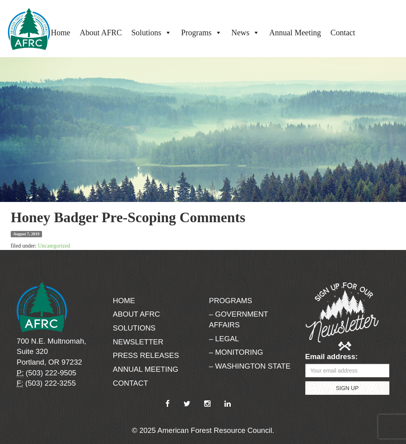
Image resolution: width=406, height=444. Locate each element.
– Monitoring (236, 352)
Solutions (151, 32)
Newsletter (138, 342)
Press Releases (146, 355)
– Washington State (250, 366)
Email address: (331, 356)
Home (60, 32)
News (246, 32)
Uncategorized (54, 246)
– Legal (224, 338)
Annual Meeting (295, 32)
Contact (343, 32)
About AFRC (101, 32)
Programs (201, 32)
